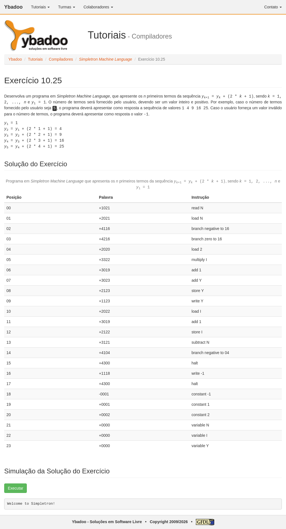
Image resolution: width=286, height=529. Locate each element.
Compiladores (61, 59)
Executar (15, 488)
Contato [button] (273, 7)
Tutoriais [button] (40, 7)
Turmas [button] (66, 7)
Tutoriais (35, 59)
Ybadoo (13, 7)
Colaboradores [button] (98, 7)
